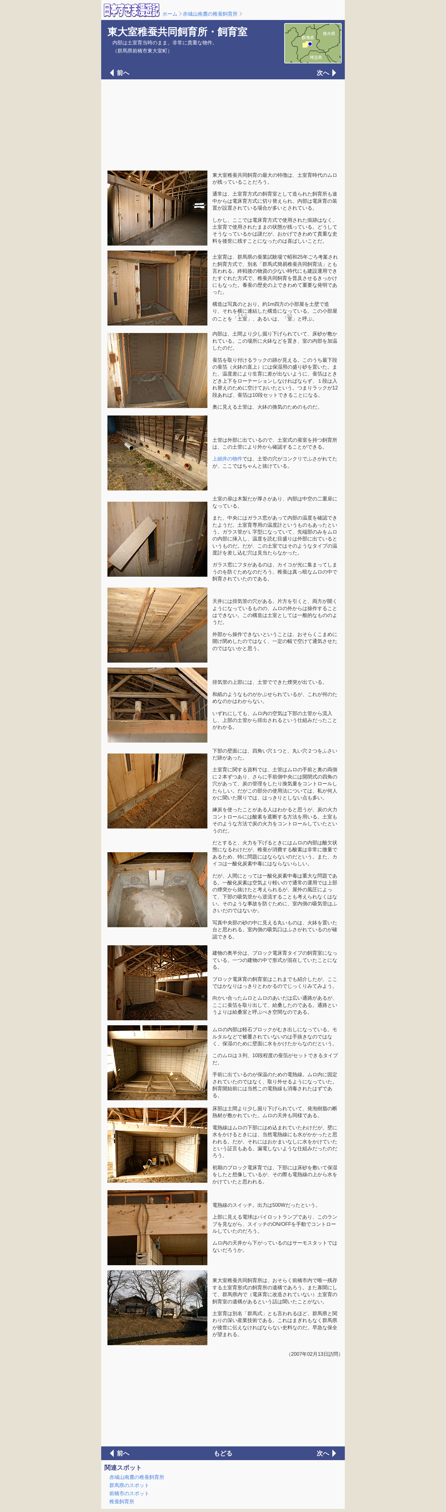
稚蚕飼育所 (121, 1501)
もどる (223, 1453)
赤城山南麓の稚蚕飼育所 (210, 14)
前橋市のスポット (129, 1493)
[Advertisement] (223, 124)
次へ (323, 72)
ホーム (169, 14)
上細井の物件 (227, 458)
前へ (123, 72)
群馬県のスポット (129, 1485)
